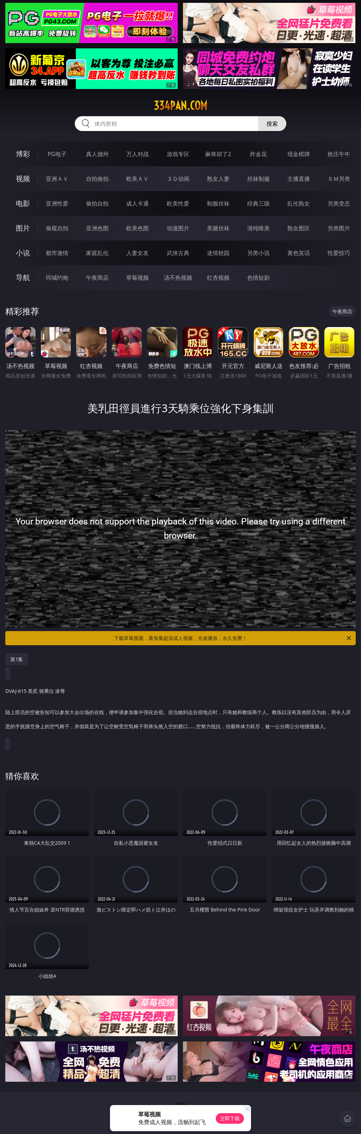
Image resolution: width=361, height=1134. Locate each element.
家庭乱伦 (97, 253)
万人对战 (137, 154)
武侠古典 (178, 253)
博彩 (23, 154)
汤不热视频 (178, 277)
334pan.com (180, 106)
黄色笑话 (298, 253)
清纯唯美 (258, 228)
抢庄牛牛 (339, 154)
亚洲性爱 (57, 203)
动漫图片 (178, 228)
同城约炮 (57, 277)
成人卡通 (137, 203)
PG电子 (57, 154)
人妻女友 (137, 253)
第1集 (16, 659)
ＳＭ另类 (339, 179)
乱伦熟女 (298, 203)
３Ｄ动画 (178, 179)
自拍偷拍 (97, 179)
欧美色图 (137, 228)
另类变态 (339, 203)
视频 (23, 178)
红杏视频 (218, 277)
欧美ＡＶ (137, 179)
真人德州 (97, 154)
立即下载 (230, 1118)
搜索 (272, 123)
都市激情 (57, 253)
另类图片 (339, 228)
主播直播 (298, 179)
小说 (23, 252)
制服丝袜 (218, 203)
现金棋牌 (298, 154)
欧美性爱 (178, 203)
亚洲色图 (97, 228)
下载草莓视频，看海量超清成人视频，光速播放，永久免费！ (233, 638)
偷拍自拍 (97, 203)
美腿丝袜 (218, 228)
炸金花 (258, 154)
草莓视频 (137, 277)
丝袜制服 (258, 179)
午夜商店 (97, 277)
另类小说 (258, 253)
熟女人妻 (218, 179)
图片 (23, 228)
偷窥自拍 (57, 228)
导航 (23, 277)
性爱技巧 (339, 253)
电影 (23, 203)
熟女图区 (298, 228)
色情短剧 (258, 277)
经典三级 (258, 203)
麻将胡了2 (218, 154)
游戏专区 (178, 154)
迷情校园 (218, 253)
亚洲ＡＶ (57, 179)
